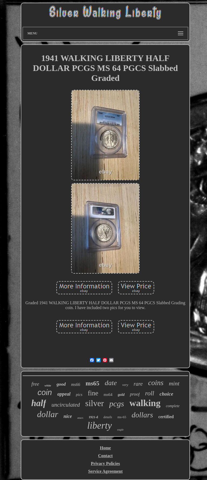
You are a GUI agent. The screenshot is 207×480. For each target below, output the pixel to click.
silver (94, 403)
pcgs (116, 403)
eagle (120, 429)
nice (68, 416)
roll (149, 393)
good (61, 384)
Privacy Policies (105, 463)
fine (93, 393)
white (47, 385)
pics (79, 394)
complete (173, 406)
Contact (105, 455)
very (125, 385)
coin (44, 392)
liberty (99, 425)
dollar (47, 414)
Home (105, 448)
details (108, 417)
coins (155, 383)
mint (174, 383)
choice (166, 394)
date (111, 383)
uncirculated (65, 405)
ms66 (75, 384)
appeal (64, 394)
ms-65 (122, 417)
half (38, 403)
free (35, 384)
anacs (80, 417)
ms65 (92, 383)
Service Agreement (105, 471)
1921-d (93, 417)
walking (144, 403)
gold (121, 395)
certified (166, 416)
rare (138, 384)
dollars (142, 415)
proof (135, 394)
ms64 (108, 394)
